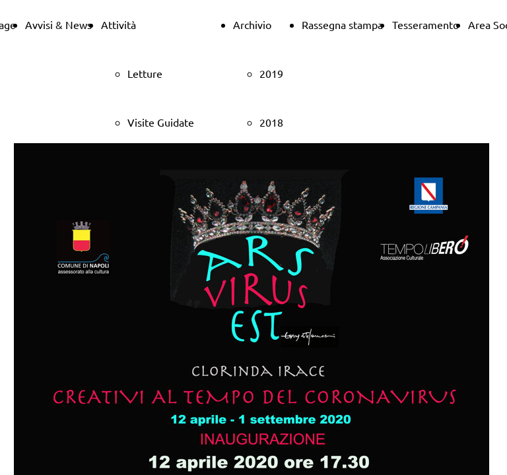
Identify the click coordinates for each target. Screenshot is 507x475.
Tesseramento (425, 24)
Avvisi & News (58, 24)
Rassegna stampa (342, 24)
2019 (271, 73)
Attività (118, 24)
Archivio (252, 24)
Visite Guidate (160, 122)
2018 (271, 122)
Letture (144, 73)
